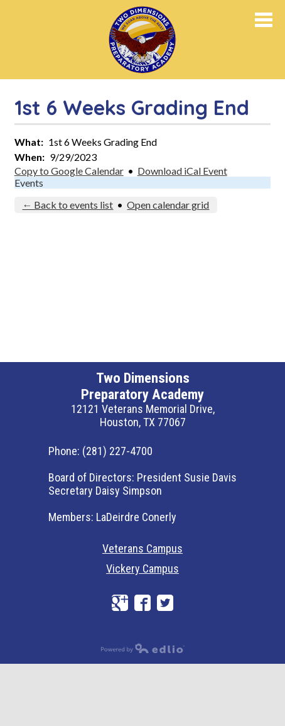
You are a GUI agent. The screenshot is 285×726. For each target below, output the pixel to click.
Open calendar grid (168, 205)
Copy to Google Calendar (69, 171)
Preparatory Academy (162, 37)
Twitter (165, 603)
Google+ (120, 603)
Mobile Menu (263, 20)
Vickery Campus (142, 568)
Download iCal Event (182, 171)
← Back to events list (67, 205)
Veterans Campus (142, 548)
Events (28, 183)
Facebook (142, 603)
